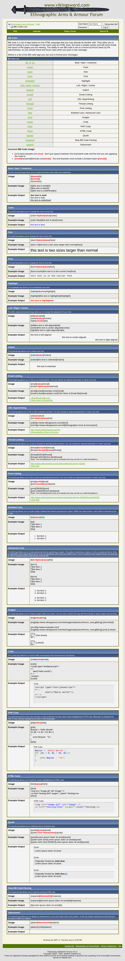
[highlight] (30, 81)
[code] (30, 122)
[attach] (30, 144)
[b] (27, 62)
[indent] (30, 90)
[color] (30, 67)
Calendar (37, 31)
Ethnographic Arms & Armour (22, 24)
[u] (33, 62)
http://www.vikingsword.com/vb (45, 430)
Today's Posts (70, 31)
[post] (30, 108)
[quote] (30, 135)
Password (83, 27)
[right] (28, 85)
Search (104, 31)
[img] (30, 117)
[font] (30, 76)
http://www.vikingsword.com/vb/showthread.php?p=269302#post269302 (65, 497)
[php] (30, 126)
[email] (30, 94)
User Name (83, 24)
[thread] (30, 103)
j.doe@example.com (40, 398)
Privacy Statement (108, 946)
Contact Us (69, 946)
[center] (36, 85)
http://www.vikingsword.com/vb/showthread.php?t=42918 (58, 463)
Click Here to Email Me (42, 400)
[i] (30, 62)
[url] (30, 99)
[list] (30, 113)
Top (119, 946)
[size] (30, 72)
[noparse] (30, 140)
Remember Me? (110, 24)
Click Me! (35, 466)
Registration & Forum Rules (87, 946)
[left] (22, 85)
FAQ (38, 24)
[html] (30, 131)
